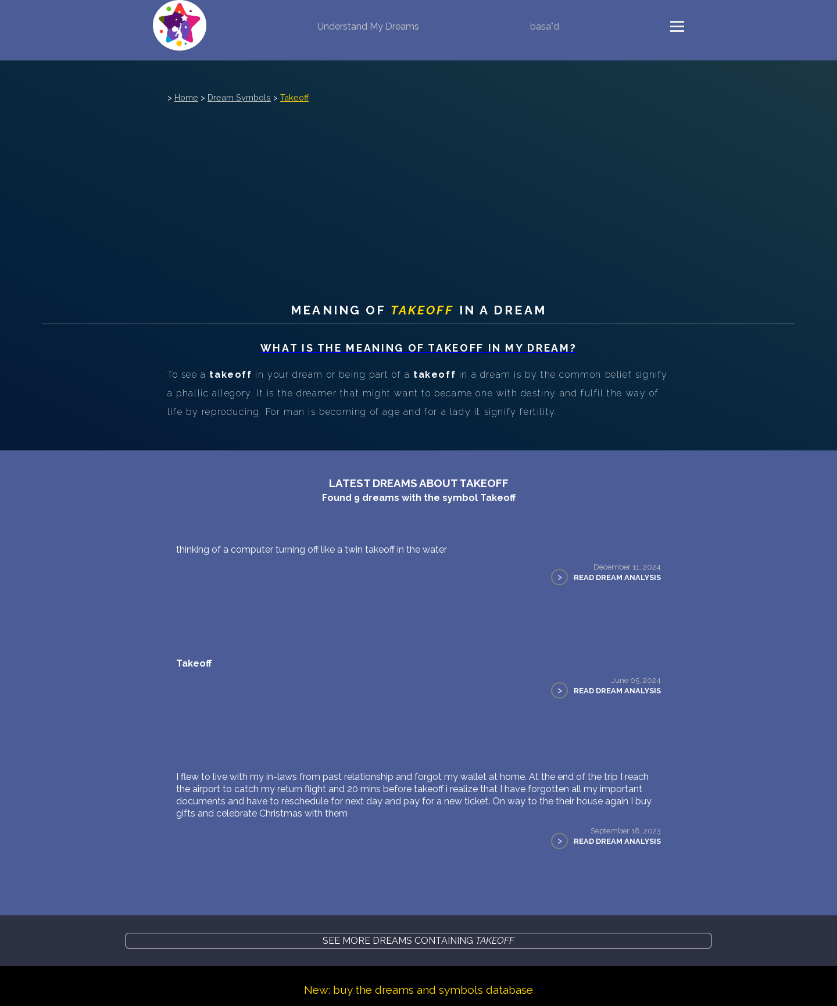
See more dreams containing (418, 940)
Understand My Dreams (368, 26)
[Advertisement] (418, 192)
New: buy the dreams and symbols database (418, 989)
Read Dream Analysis (617, 577)
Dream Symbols (239, 97)
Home (186, 97)
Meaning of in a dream (418, 310)
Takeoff (294, 97)
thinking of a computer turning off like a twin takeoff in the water (311, 549)
